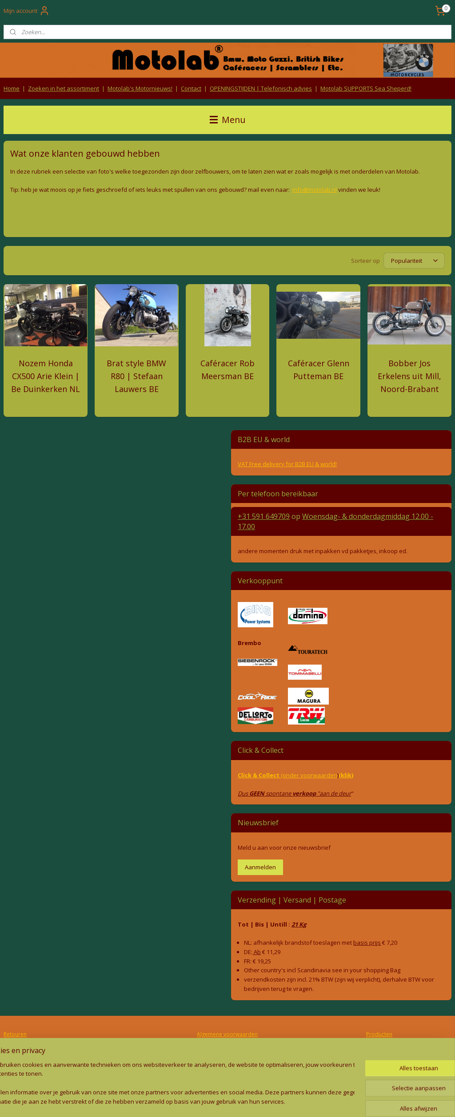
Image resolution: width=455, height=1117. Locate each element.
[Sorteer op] (414, 261)
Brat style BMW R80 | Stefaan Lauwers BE (136, 376)
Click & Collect (259, 775)
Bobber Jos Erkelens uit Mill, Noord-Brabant (409, 376)
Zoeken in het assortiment (63, 88)
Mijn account (27, 10)
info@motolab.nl (314, 190)
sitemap (187, 1100)
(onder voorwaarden (309, 775)
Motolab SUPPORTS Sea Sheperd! (365, 88)
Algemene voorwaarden (227, 1034)
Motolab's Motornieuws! (140, 88)
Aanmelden (260, 867)
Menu (227, 120)
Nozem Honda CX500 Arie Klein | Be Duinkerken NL (45, 376)
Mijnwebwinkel (317, 1100)
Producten (379, 1034)
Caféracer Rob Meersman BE (227, 369)
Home (12, 88)
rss (206, 1100)
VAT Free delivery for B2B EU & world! (287, 464)
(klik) (346, 775)
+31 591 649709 (264, 516)
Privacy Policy (227, 1051)
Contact (191, 88)
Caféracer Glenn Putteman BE (318, 369)
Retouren (15, 1034)
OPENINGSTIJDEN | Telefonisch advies (261, 88)
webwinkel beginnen (240, 1100)
